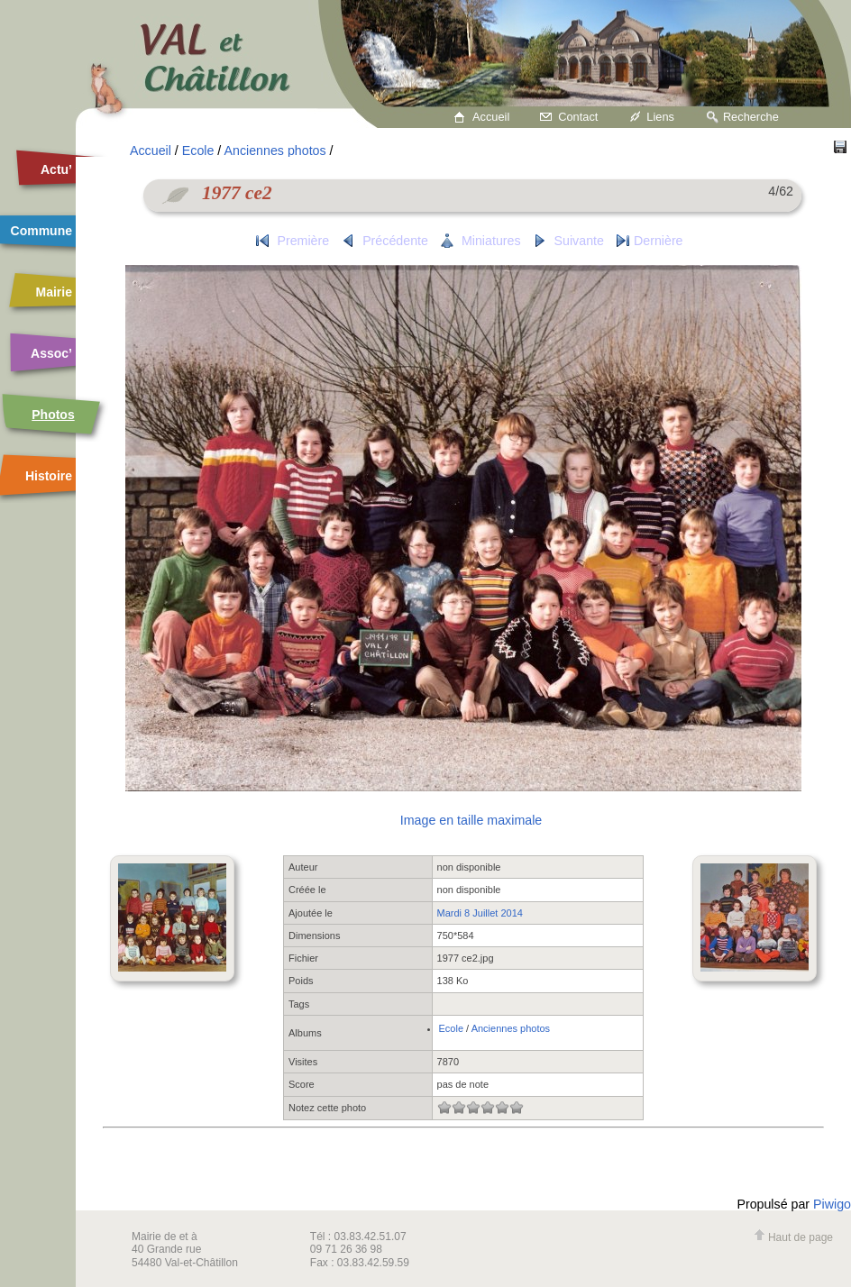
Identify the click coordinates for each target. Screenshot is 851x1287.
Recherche (751, 116)
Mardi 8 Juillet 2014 (480, 913)
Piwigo (832, 1204)
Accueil (490, 116)
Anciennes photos (274, 150)
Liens (660, 116)
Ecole (198, 150)
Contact (578, 116)
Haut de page (793, 1237)
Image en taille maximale (471, 820)
